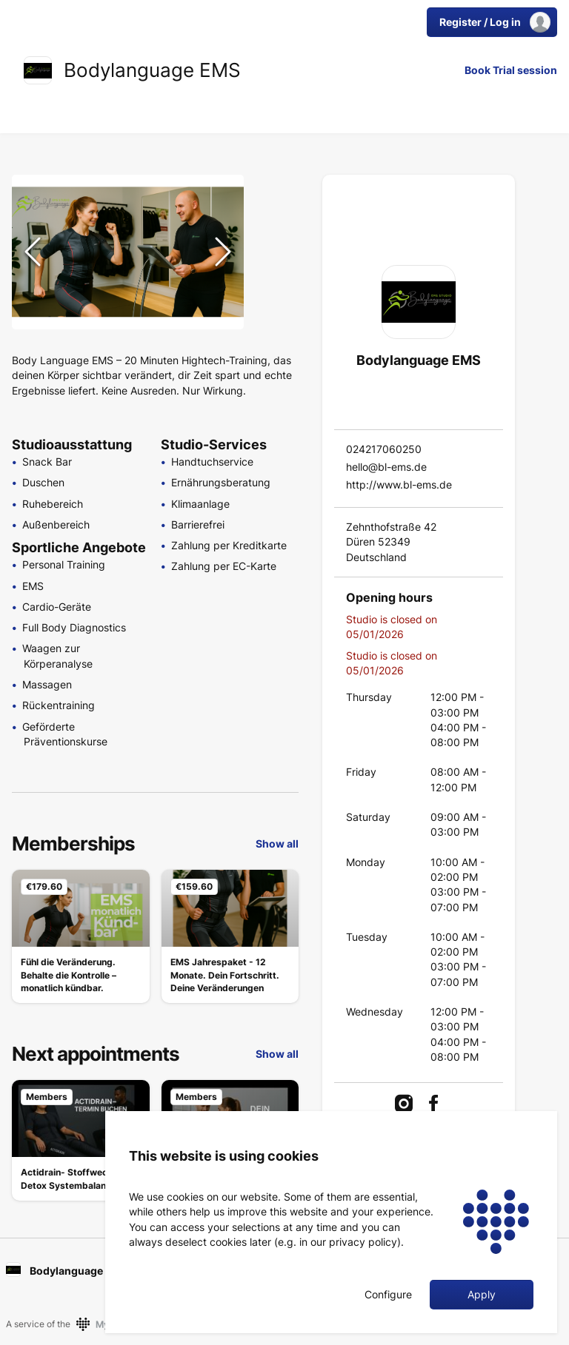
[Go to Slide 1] (274, 189)
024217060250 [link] (384, 449)
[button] (128, 252)
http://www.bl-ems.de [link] (399, 484)
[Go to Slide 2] (274, 225)
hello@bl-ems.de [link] (386, 466)
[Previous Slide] (32, 251)
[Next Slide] (223, 251)
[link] (38, 70)
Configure (388, 1294)
